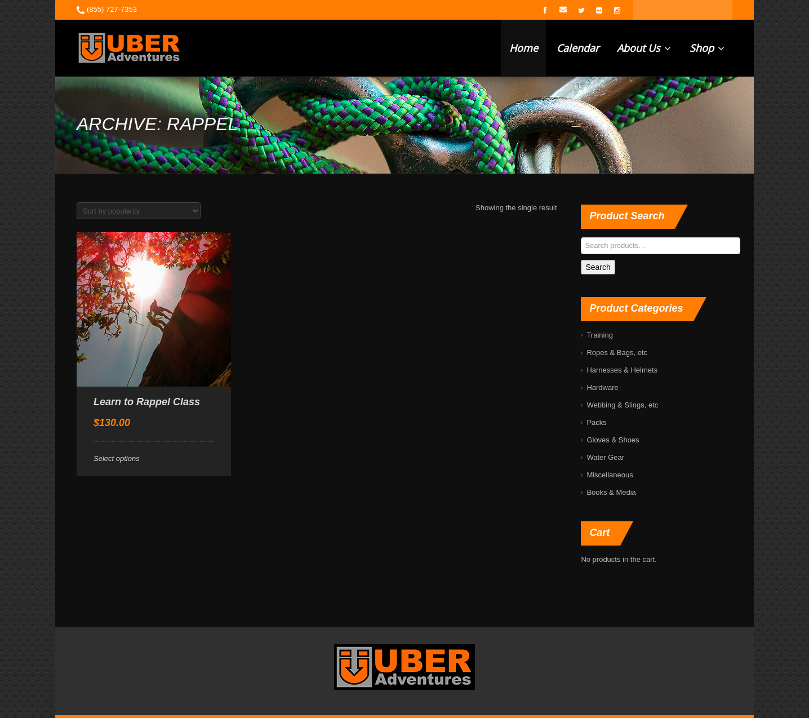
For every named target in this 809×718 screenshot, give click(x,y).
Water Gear (605, 457)
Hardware (602, 387)
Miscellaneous (609, 475)
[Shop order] (139, 210)
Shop (707, 48)
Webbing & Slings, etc (622, 405)
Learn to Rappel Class (147, 401)
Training (599, 335)
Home (523, 48)
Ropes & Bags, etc (616, 352)
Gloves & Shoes (612, 440)
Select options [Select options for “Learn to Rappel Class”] (117, 458)
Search (597, 267)
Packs (596, 422)
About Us (644, 48)
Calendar (578, 48)
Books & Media (610, 492)
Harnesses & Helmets (621, 370)
